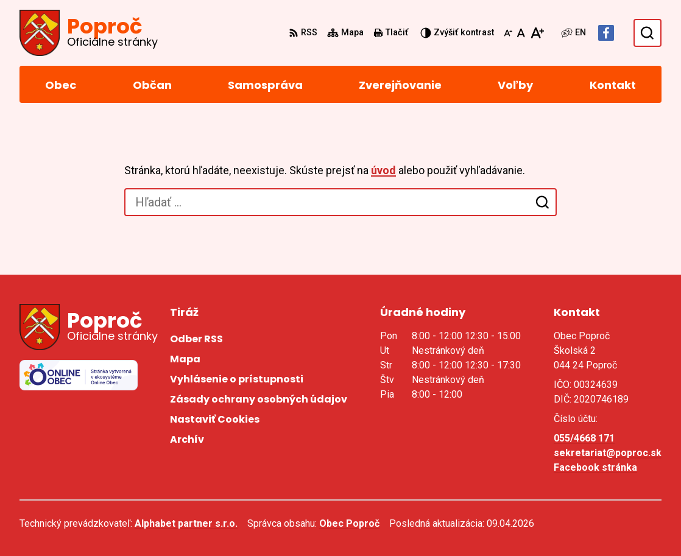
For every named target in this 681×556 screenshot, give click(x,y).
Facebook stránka (595, 467)
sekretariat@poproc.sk (608, 453)
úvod (383, 170)
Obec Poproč (349, 523)
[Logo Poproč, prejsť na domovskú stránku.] (88, 33)
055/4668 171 (584, 438)
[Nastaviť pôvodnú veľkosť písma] (521, 33)
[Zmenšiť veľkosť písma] (508, 33)
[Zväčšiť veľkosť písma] (537, 33)
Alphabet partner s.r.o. (186, 523)
